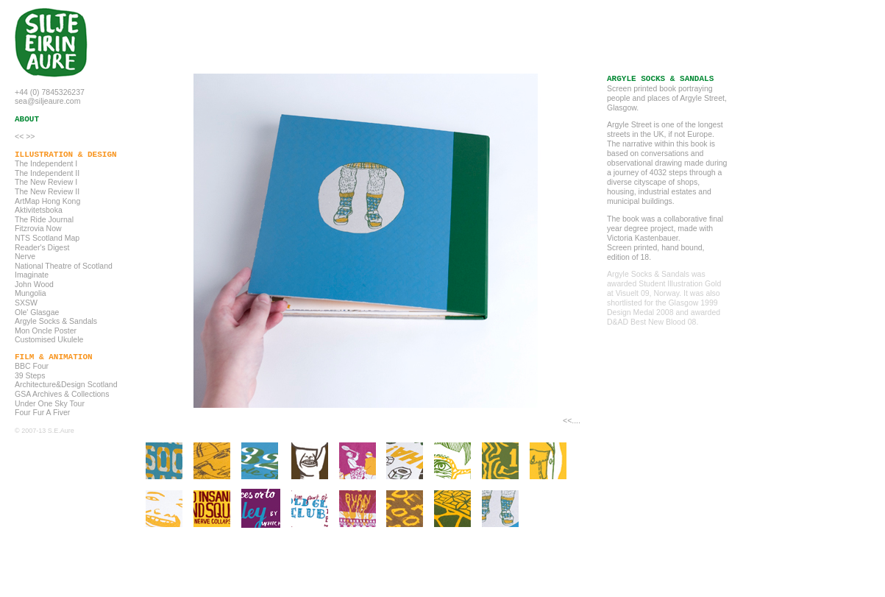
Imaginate (32, 274)
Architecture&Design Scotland (66, 384)
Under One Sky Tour (50, 403)
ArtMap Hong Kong (47, 201)
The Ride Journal (44, 219)
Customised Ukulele (49, 339)
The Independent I (46, 163)
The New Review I (46, 181)
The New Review (44, 191)
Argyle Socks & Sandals (56, 321)
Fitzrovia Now (38, 228)
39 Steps (30, 375)
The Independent (44, 173)
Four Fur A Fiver (42, 412)
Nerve (25, 256)
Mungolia (30, 293)
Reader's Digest (42, 247)
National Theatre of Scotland (64, 265)
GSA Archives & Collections (62, 393)
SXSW (26, 302)
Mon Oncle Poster (46, 330)
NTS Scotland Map (47, 237)
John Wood (34, 284)
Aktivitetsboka (39, 209)
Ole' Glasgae (37, 312)
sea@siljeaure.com (47, 100)
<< (19, 136)
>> (30, 136)
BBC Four (32, 365)
